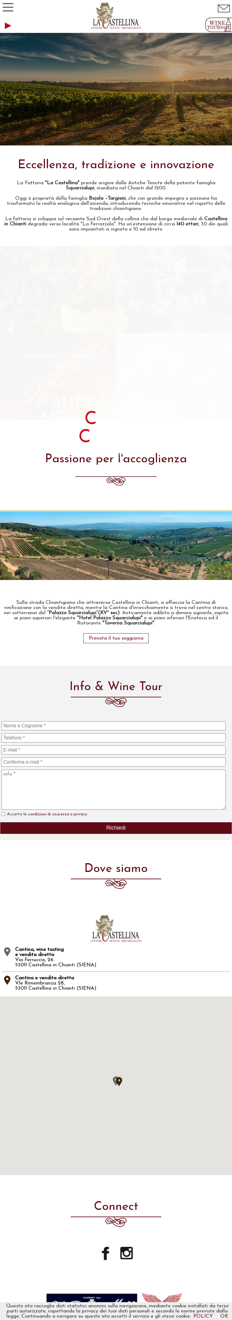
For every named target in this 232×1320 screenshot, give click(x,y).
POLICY (203, 1316)
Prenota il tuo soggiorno (116, 464)
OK (224, 1316)
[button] (119, 908)
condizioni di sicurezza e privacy (57, 640)
